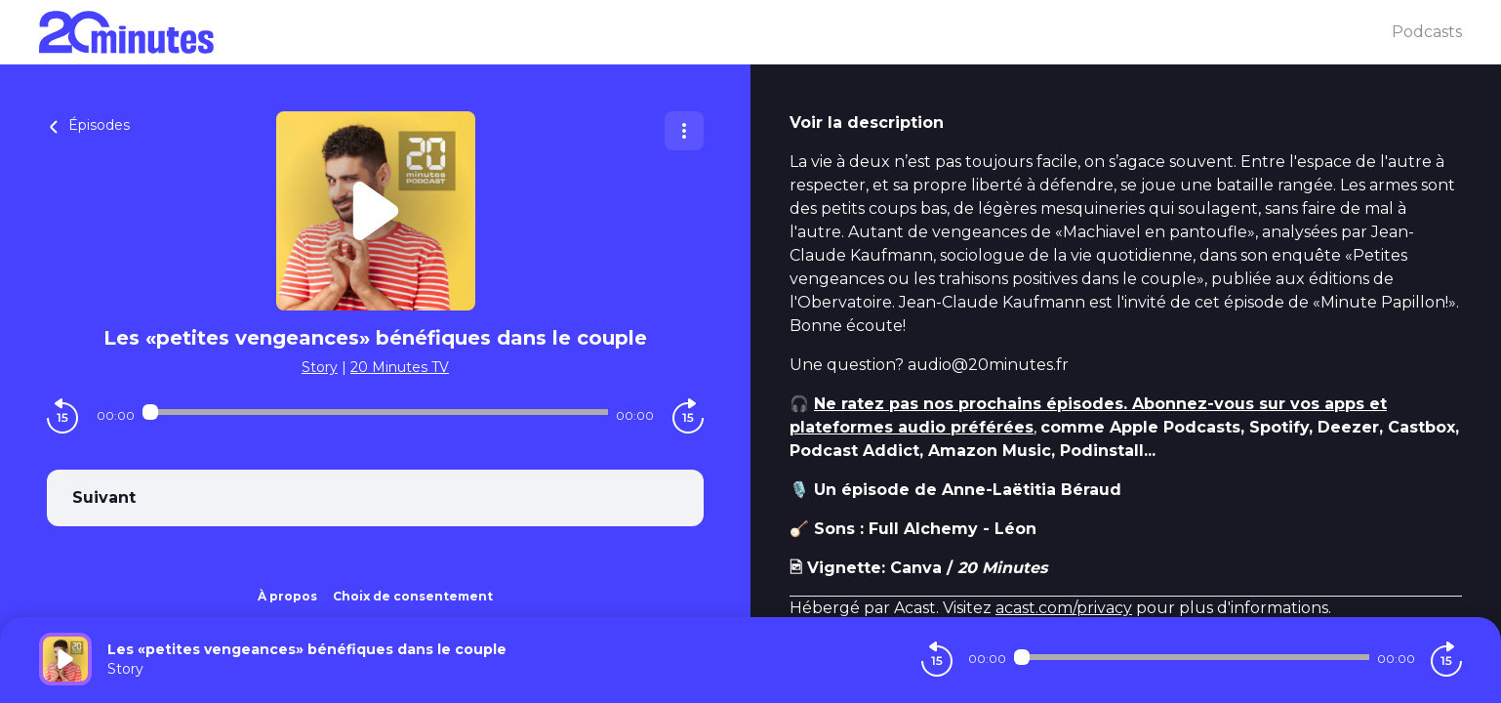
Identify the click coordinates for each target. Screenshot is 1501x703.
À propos (287, 596)
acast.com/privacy (1063, 608)
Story (320, 367)
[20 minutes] (715, 32)
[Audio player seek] (374, 412)
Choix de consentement (413, 596)
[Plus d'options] (684, 130)
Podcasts (1427, 31)
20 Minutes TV (399, 367)
